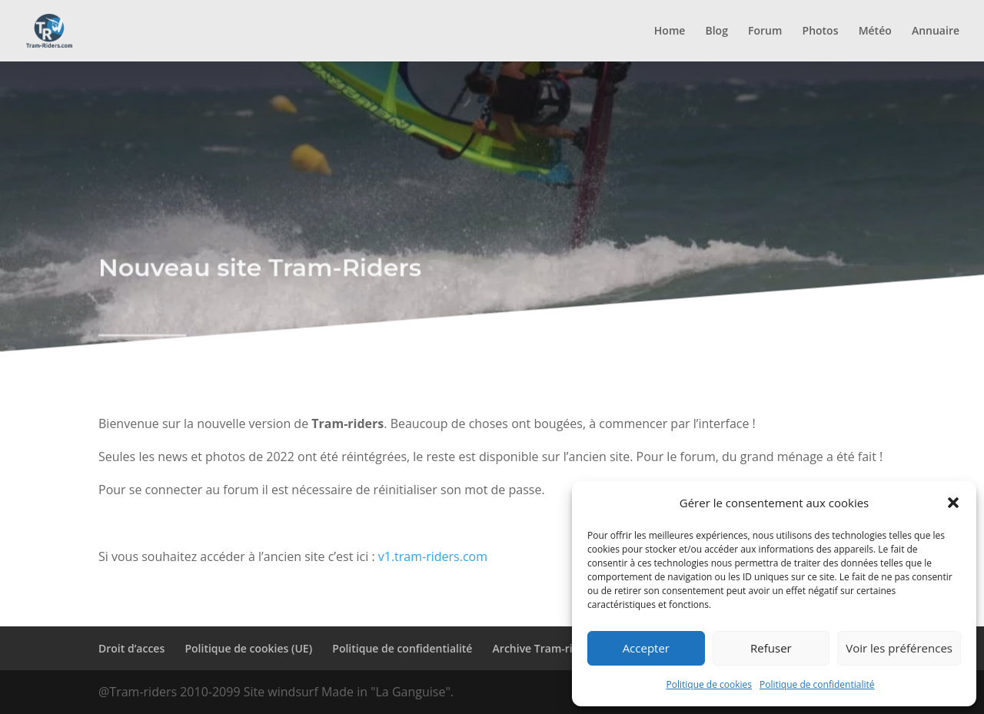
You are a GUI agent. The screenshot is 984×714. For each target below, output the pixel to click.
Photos (821, 31)
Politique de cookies (710, 684)
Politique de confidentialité (817, 684)
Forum (765, 31)
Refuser (771, 648)
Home (670, 31)
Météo (875, 31)
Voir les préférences (899, 648)
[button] (953, 502)
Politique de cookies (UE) (248, 648)
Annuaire (935, 31)
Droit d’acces (131, 648)
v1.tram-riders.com (432, 556)
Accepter (646, 648)
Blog (716, 31)
